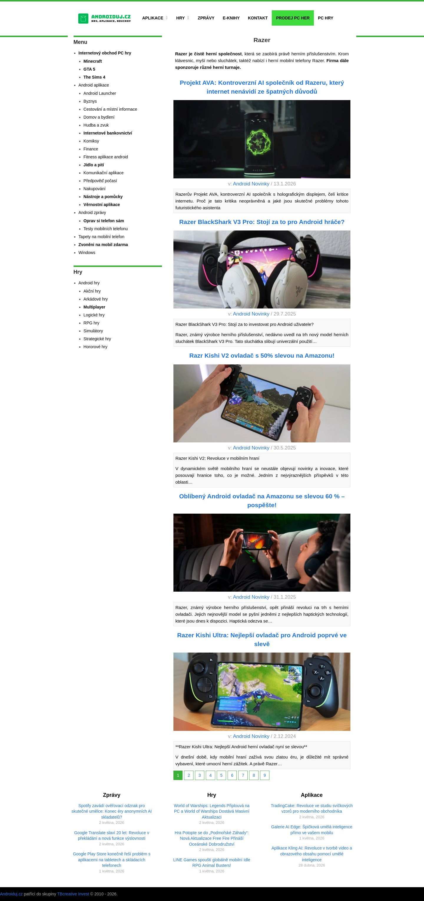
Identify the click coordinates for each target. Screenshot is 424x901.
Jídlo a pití (94, 164)
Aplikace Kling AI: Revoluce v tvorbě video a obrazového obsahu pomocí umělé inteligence (311, 854)
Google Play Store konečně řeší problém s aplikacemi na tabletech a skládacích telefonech (111, 860)
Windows (87, 252)
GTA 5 (89, 69)
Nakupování (95, 188)
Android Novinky (251, 184)
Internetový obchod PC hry (105, 53)
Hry (180, 18)
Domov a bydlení (99, 117)
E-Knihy (231, 18)
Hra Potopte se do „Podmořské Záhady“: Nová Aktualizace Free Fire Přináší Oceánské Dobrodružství (212, 838)
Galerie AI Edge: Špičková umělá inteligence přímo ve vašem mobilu (311, 829)
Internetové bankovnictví (108, 133)
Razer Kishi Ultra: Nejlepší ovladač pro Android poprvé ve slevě (262, 639)
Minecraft (93, 61)
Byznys (90, 101)
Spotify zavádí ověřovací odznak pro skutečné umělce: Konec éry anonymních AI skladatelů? (112, 811)
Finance (91, 149)
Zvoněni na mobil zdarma (103, 244)
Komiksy (91, 141)
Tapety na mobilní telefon (102, 236)
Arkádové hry (96, 299)
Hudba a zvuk (96, 125)
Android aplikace (94, 85)
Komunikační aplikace (104, 172)
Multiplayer (94, 307)
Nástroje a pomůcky (103, 196)
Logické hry (94, 315)
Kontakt (258, 18)
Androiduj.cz (11, 894)
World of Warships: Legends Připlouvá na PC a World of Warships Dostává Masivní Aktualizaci (212, 811)
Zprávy (206, 18)
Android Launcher (100, 93)
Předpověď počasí (100, 180)
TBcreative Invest (73, 894)
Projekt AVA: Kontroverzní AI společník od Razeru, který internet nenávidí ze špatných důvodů (262, 86)
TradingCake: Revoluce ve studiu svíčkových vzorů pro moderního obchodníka (312, 808)
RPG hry (92, 323)
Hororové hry (95, 346)
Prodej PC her (292, 18)
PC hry (325, 18)
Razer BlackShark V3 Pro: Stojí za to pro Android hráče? (262, 221)
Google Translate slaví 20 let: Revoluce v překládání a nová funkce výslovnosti (111, 835)
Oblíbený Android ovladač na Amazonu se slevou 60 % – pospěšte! (262, 500)
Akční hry (92, 291)
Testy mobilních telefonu (106, 228)
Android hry (89, 283)
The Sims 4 (94, 77)
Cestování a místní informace (110, 109)
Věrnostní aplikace (102, 204)
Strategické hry (97, 338)
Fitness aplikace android (106, 157)
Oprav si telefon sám (104, 220)
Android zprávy (92, 212)
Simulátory (93, 330)
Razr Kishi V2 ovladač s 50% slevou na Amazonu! (261, 355)
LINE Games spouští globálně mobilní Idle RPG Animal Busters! (211, 862)
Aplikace (152, 18)
